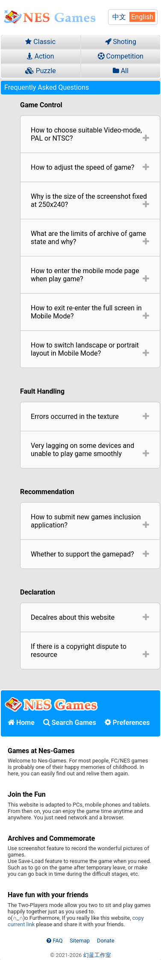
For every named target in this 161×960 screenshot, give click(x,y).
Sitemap (80, 940)
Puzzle (40, 71)
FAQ (54, 940)
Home (21, 723)
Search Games (69, 723)
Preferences (127, 723)
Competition (120, 56)
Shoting (120, 42)
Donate (105, 940)
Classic (40, 42)
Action (40, 56)
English (142, 17)
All (121, 71)
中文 (119, 17)
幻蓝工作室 (97, 955)
